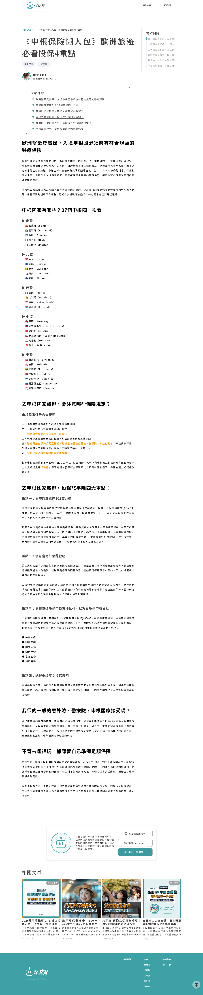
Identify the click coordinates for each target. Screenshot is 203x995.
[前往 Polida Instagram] (163, 964)
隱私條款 (127, 959)
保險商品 (147, 5)
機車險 (147, 970)
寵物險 (147, 964)
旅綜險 (147, 986)
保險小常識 (28, 29)
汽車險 (147, 975)
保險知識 (167, 5)
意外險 (147, 980)
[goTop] (196, 985)
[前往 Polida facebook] (170, 964)
